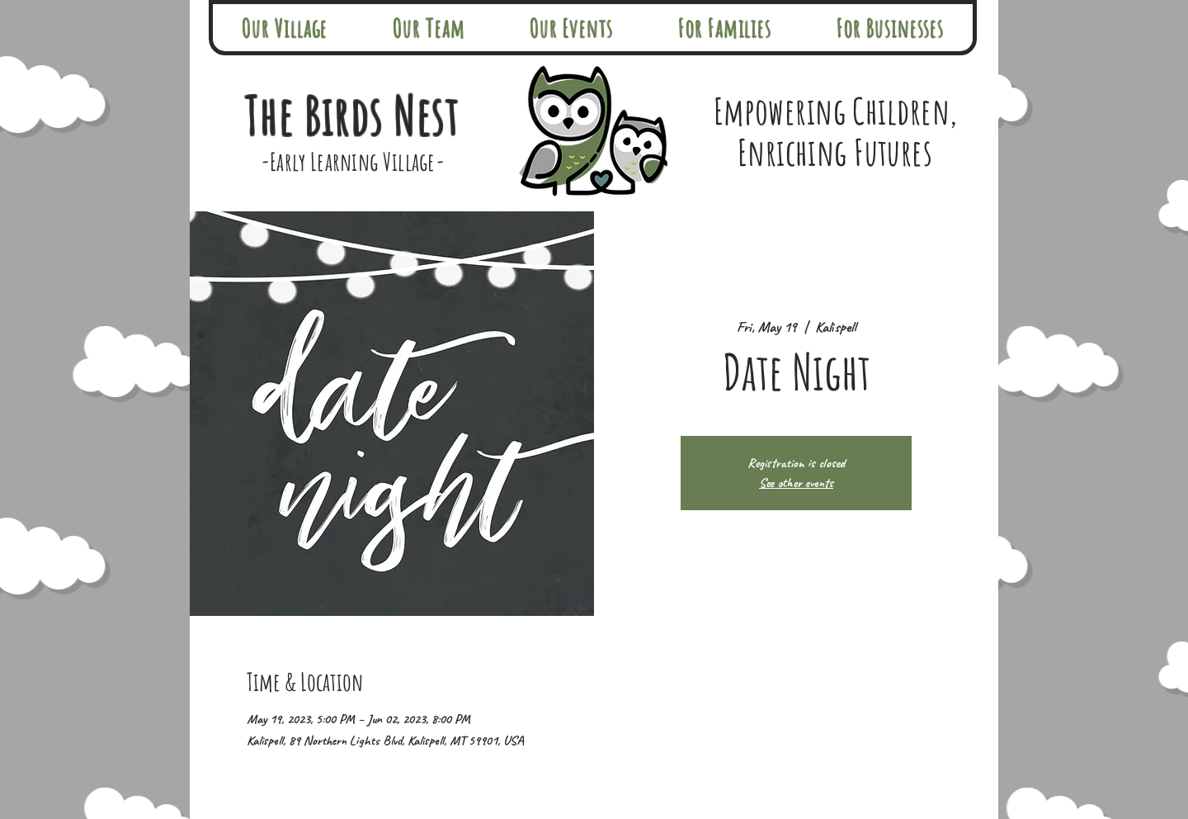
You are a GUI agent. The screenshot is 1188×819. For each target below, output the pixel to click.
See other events (796, 483)
